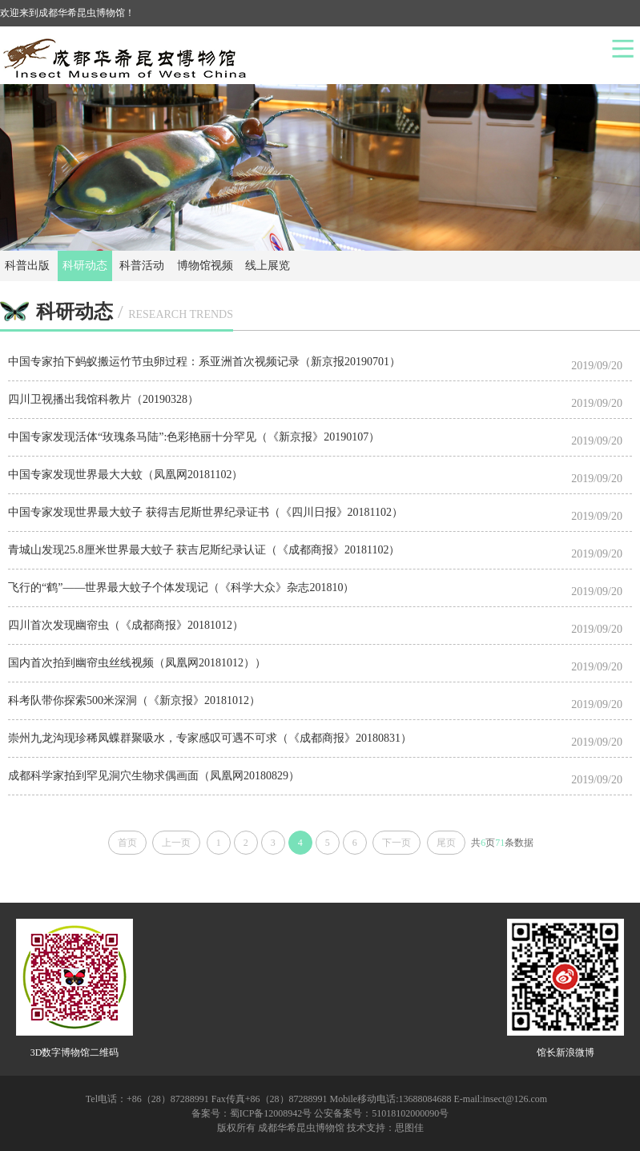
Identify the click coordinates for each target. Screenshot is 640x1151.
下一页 (396, 842)
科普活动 (141, 266)
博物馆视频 (205, 266)
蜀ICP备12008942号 (271, 1113)
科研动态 (84, 266)
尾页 (446, 842)
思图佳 (409, 1127)
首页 (127, 842)
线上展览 (267, 266)
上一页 (176, 842)
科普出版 (27, 266)
